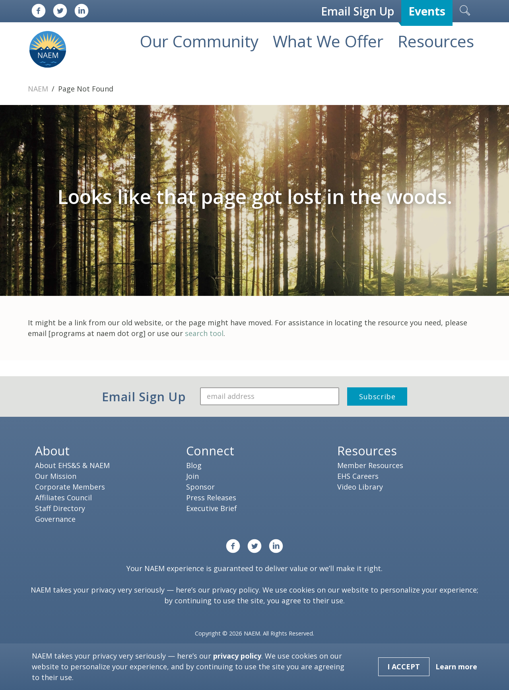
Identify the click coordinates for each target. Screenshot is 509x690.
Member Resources (370, 465)
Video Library (360, 487)
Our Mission (55, 476)
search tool (204, 333)
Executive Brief (211, 508)
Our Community (199, 41)
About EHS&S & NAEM (72, 465)
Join (192, 476)
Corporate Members (70, 487)
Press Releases (211, 497)
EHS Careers (358, 476)
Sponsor (200, 487)
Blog (194, 465)
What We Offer (328, 41)
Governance (55, 519)
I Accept (403, 666)
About (52, 450)
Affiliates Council (63, 497)
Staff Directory (60, 508)
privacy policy (235, 590)
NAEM (39, 88)
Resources (436, 41)
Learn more (456, 666)
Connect (210, 450)
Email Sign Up (357, 11)
